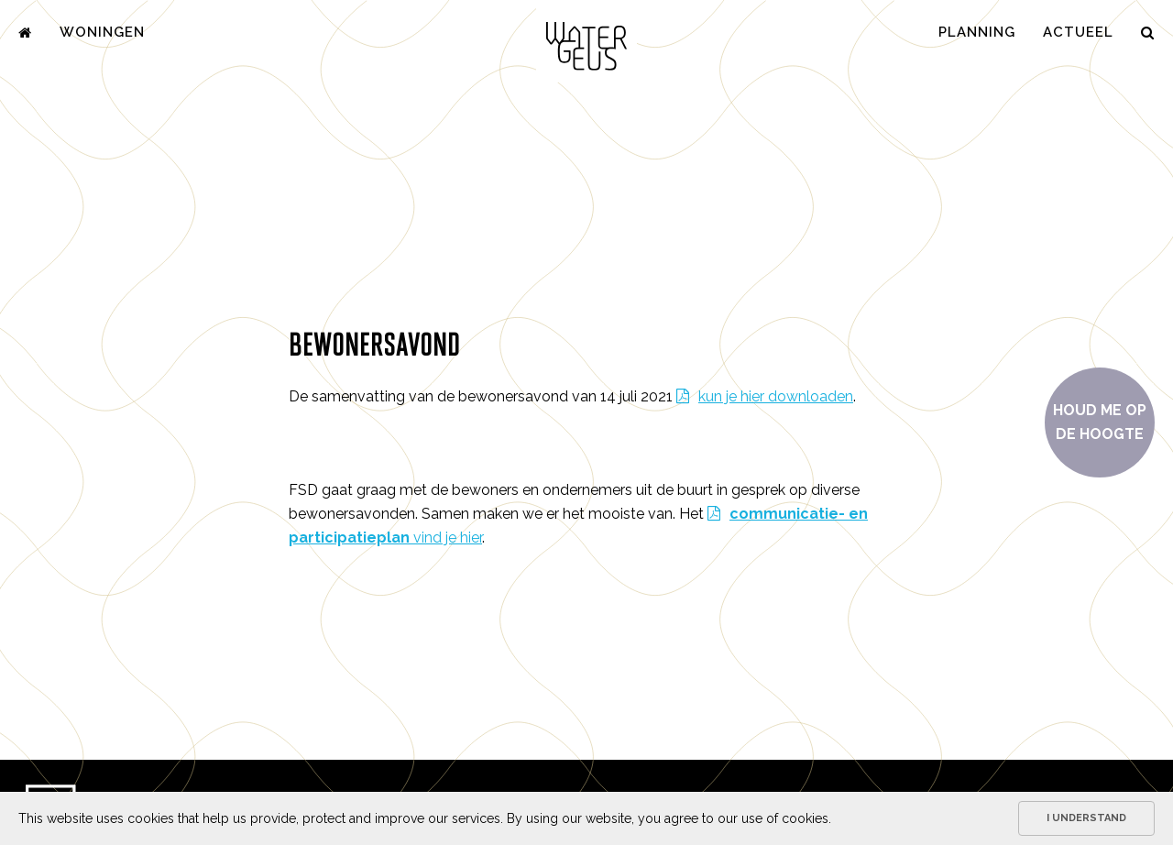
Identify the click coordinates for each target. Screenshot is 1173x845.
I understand (1086, 818)
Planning (976, 32)
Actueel (1078, 32)
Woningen (102, 32)
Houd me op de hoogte (1099, 422)
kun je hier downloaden (775, 396)
